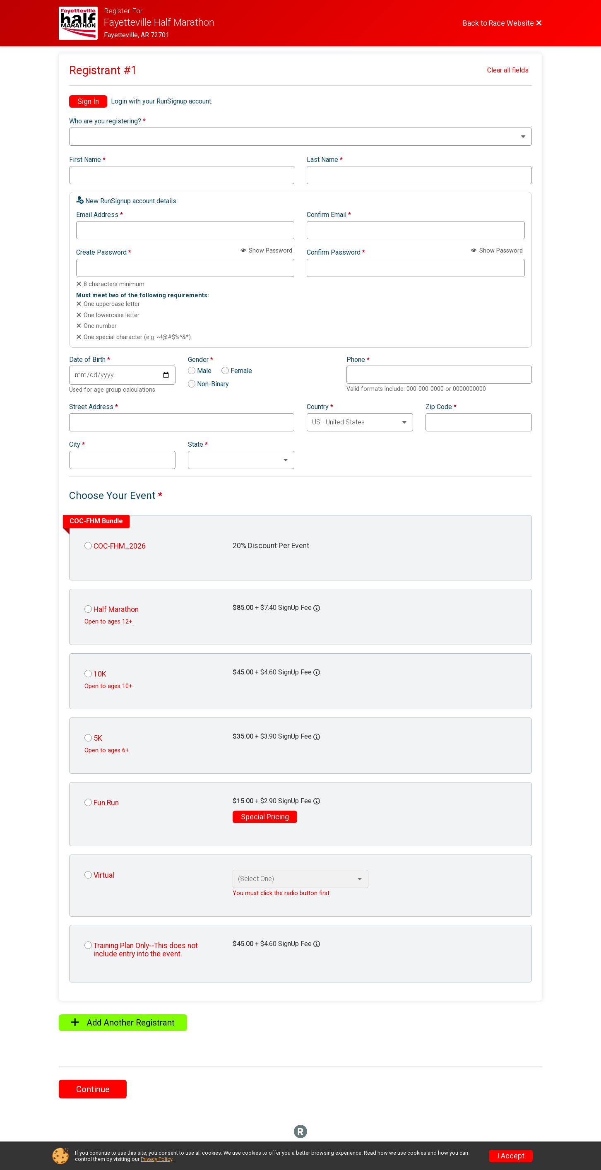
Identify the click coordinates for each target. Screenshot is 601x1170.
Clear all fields (508, 70)
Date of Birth (89, 360)
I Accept (510, 1156)
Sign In (88, 101)
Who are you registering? (107, 121)
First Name (87, 160)
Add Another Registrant (123, 1023)
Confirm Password (336, 252)
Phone (358, 360)
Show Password (266, 250)
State (198, 444)
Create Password (103, 252)
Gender (200, 360)
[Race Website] (81, 23)
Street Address (93, 407)
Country (320, 407)
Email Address (99, 215)
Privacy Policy (156, 1159)
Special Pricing (265, 817)
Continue (93, 1089)
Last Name (325, 160)
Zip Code (441, 407)
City (77, 444)
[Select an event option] (300, 879)
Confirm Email (329, 215)
